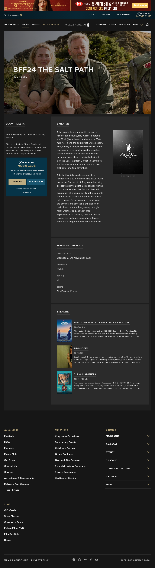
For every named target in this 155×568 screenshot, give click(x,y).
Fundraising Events (65, 442)
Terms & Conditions (16, 560)
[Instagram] (79, 559)
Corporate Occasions (67, 436)
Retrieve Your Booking (16, 484)
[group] (16, 15)
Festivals (9, 436)
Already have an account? (26, 188)
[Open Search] (147, 25)
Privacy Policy (40, 560)
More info (27, 192)
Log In (91, 15)
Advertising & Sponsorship (19, 478)
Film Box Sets (11, 534)
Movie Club (10, 454)
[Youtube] (96, 559)
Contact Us (10, 466)
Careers (8, 472)
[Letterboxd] (85, 559)
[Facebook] (73, 559)
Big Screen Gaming (66, 478)
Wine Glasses (11, 516)
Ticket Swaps (11, 489)
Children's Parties (65, 448)
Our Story (9, 460)
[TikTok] (91, 559)
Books (7, 540)
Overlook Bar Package (67, 460)
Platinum (9, 448)
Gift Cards (10, 510)
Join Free (105, 15)
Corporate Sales (13, 522)
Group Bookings (64, 454)
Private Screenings (65, 472)
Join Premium (123, 15)
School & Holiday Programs (70, 466)
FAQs (7, 442)
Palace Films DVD (14, 528)
